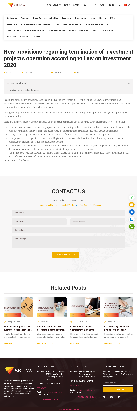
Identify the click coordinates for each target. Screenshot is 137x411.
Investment (80, 18)
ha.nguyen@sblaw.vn (54, 392)
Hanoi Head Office (50, 399)
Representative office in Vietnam (36, 24)
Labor (92, 18)
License (102, 18)
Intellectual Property (97, 24)
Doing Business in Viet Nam (45, 18)
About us (57, 5)
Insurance (11, 36)
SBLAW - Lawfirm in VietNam (68, 409)
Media (94, 5)
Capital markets (14, 30)
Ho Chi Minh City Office (85, 397)
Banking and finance (34, 30)
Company (25, 18)
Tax (57, 24)
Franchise (66, 18)
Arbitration (12, 18)
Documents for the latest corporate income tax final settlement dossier (50, 329)
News (86, 5)
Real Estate (12, 24)
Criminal (36, 36)
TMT (94, 30)
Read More (8, 343)
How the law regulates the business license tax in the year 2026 (17, 329)
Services (76, 5)
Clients (111, 5)
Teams (67, 5)
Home (48, 5)
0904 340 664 (42, 388)
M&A (112, 18)
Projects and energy (78, 30)
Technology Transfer (72, 24)
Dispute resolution (56, 30)
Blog (103, 5)
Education (24, 36)
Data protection (107, 30)
